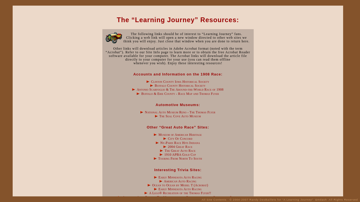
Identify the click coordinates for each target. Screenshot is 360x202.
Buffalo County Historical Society (180, 86)
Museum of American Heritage (180, 135)
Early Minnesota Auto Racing (180, 177)
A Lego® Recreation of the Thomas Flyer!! (180, 193)
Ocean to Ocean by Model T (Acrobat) (180, 185)
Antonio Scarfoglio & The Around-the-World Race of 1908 (180, 89)
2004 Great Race (180, 147)
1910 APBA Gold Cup (180, 155)
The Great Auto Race (180, 151)
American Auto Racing (180, 181)
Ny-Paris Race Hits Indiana (180, 143)
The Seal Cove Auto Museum (180, 116)
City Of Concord (180, 139)
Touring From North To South (180, 158)
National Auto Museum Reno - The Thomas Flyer (180, 112)
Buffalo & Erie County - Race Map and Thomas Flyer (180, 94)
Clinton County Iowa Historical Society (180, 82)
